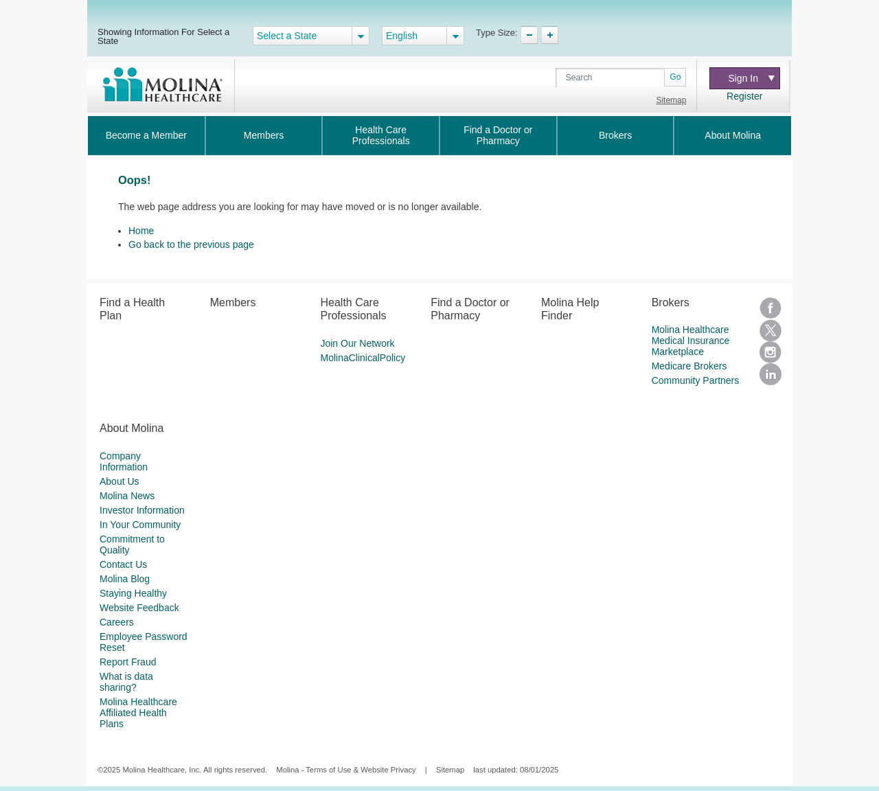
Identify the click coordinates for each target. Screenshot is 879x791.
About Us (119, 481)
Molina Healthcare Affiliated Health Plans (138, 712)
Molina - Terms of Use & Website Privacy (345, 770)
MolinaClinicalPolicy (362, 357)
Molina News (127, 495)
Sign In (751, 78)
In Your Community (140, 524)
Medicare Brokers (689, 365)
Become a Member (146, 135)
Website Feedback (139, 607)
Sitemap (671, 100)
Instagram (770, 352)
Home (141, 230)
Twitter (770, 330)
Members (264, 135)
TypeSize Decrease (529, 35)
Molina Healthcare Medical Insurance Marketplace (691, 340)
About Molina (733, 135)
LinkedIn (770, 374)
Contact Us (123, 564)
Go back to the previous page (191, 244)
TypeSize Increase (549, 35)
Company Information (124, 461)
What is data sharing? (126, 682)
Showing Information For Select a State (163, 36)
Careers (117, 622)
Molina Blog (125, 578)
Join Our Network (357, 343)
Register (744, 96)
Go (675, 77)
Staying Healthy (133, 593)
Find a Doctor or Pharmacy (498, 135)
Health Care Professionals (381, 135)
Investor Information (142, 510)
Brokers (615, 135)
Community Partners (696, 380)
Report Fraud (128, 661)
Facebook (770, 308)
